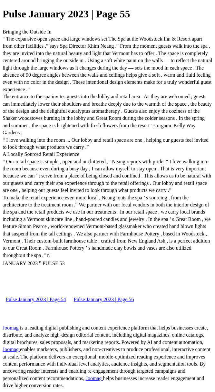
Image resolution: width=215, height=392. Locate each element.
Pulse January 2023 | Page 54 (36, 299)
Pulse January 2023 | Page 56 (104, 299)
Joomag (11, 327)
